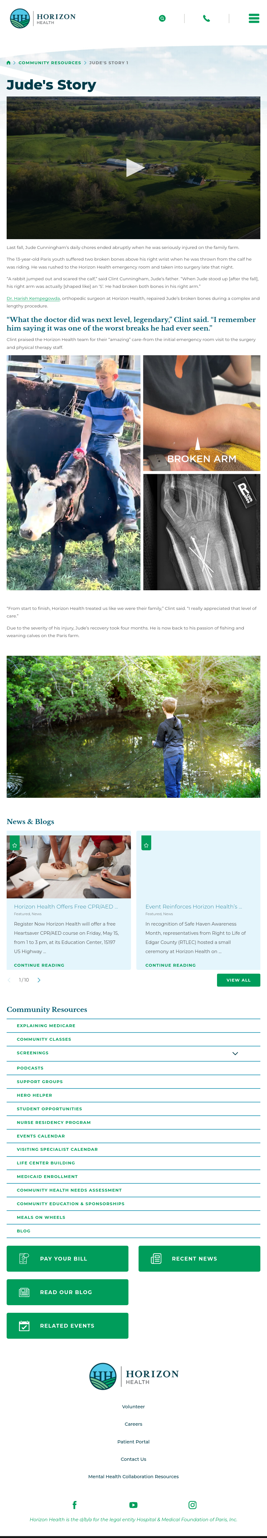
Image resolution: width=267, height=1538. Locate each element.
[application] (133, 167)
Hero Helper (34, 1095)
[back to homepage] (8, 63)
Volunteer (133, 1409)
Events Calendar (41, 1137)
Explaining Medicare (46, 1025)
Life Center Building (46, 1164)
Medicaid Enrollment (47, 1178)
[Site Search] (162, 18)
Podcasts (30, 1068)
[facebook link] (74, 1508)
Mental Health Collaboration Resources (133, 1479)
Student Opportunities (49, 1109)
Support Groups (40, 1082)
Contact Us (133, 1462)
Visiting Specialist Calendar (57, 1150)
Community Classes (44, 1039)
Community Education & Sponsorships (71, 1205)
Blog (24, 1233)
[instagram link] (192, 1508)
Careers (133, 1427)
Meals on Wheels (41, 1219)
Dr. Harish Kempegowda (33, 298)
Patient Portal (133, 1444)
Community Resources (50, 62)
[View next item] (39, 980)
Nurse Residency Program (54, 1123)
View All (239, 980)
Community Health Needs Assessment (69, 1192)
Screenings (33, 1053)
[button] (254, 18)
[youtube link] (133, 1508)
